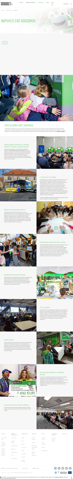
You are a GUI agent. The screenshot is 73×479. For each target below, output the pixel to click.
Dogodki (23, 444)
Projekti (23, 437)
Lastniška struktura (43, 438)
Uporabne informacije (24, 461)
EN (71, 4)
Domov (2, 10)
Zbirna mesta (13, 437)
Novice (23, 441)
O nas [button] (47, 2)
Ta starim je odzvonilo (54, 434)
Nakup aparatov (14, 452)
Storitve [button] (21, 2)
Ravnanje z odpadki (13, 441)
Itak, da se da (24, 447)
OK (71, 478)
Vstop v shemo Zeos (3, 438)
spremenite (9, 478)
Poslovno (66, 4)
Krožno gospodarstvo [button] (30, 2)
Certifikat (23, 457)
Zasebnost (16, 472)
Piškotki (19, 472)
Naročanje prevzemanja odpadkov (3, 444)
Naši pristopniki (44, 450)
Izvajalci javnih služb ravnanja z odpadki (34, 447)
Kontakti (43, 447)
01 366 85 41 (25, 468)
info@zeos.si (36, 468)
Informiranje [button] (41, 2)
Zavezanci (33, 442)
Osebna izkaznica (43, 443)
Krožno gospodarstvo (14, 434)
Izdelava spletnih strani (25, 472)
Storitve (3, 433)
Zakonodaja (24, 453)
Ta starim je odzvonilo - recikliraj (54, 439)
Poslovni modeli (14, 458)
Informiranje (9, 10)
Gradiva (23, 450)
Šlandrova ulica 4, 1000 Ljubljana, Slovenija (9, 468)
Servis (12, 455)
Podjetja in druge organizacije (34, 453)
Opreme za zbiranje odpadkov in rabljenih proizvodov (3, 452)
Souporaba (13, 449)
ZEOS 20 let (52, 4)
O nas (43, 433)
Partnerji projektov (33, 438)
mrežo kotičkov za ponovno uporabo (16, 150)
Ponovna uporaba (14, 445)
